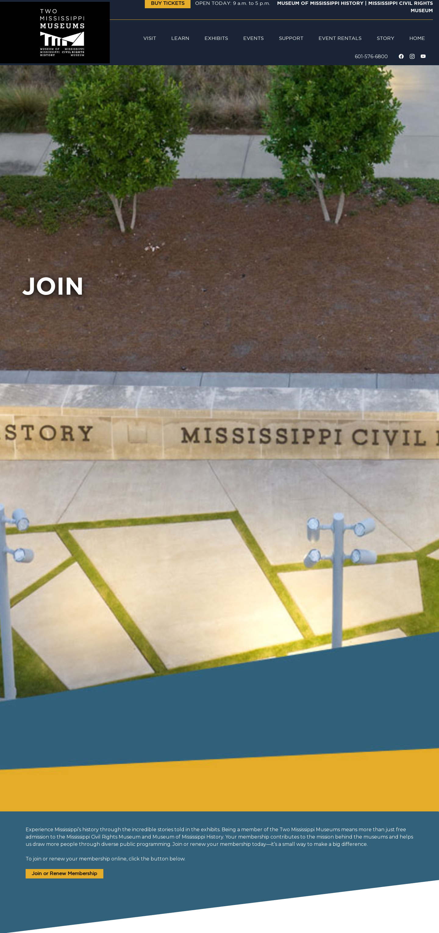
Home (417, 38)
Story (385, 38)
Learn (180, 38)
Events (253, 38)
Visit (149, 38)
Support (291, 38)
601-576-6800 (371, 56)
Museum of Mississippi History (320, 3)
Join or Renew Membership (64, 873)
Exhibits (216, 38)
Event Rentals (340, 38)
